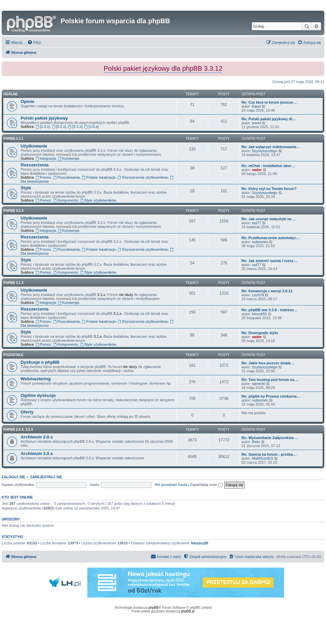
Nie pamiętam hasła (171, 485)
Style (26, 187)
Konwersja (68, 158)
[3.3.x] (43, 127)
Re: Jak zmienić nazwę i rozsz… (269, 261)
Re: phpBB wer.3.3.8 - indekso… (269, 310)
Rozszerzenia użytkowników (143, 177)
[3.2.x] (59, 127)
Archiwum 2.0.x (37, 436)
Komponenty (65, 200)
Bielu (256, 442)
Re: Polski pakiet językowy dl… (269, 119)
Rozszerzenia (35, 164)
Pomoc (43, 177)
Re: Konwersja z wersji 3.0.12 (267, 291)
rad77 (256, 223)
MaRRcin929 (262, 458)
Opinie (27, 101)
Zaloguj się (13, 477)
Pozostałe (13, 355)
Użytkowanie (34, 145)
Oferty (27, 412)
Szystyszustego (264, 151)
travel (256, 106)
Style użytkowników (98, 200)
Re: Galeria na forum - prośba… (269, 454)
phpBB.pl (188, 611)
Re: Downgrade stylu (260, 333)
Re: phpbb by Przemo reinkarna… (271, 396)
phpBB (154, 607)
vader (256, 170)
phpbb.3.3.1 (13, 138)
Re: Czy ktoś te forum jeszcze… (269, 102)
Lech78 (258, 295)
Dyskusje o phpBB (40, 362)
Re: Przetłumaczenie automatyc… (271, 238)
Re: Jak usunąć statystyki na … (269, 219)
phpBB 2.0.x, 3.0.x (18, 429)
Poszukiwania (66, 177)
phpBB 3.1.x (13, 283)
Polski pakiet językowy (44, 118)
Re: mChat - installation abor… (268, 166)
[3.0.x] (91, 127)
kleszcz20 (199, 543)
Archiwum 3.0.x (37, 453)
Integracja (46, 158)
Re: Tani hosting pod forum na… (270, 380)
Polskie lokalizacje (99, 177)
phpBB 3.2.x (13, 211)
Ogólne (10, 94)
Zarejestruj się (46, 477)
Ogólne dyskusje (38, 395)
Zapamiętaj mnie (206, 485)
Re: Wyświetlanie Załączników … (270, 438)
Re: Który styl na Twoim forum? (269, 189)
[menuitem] (34, 42)
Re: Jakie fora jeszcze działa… (268, 363)
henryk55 (259, 314)
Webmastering (36, 378)
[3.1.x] (75, 127)
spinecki (258, 384)
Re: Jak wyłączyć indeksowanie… (271, 147)
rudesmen (260, 242)
